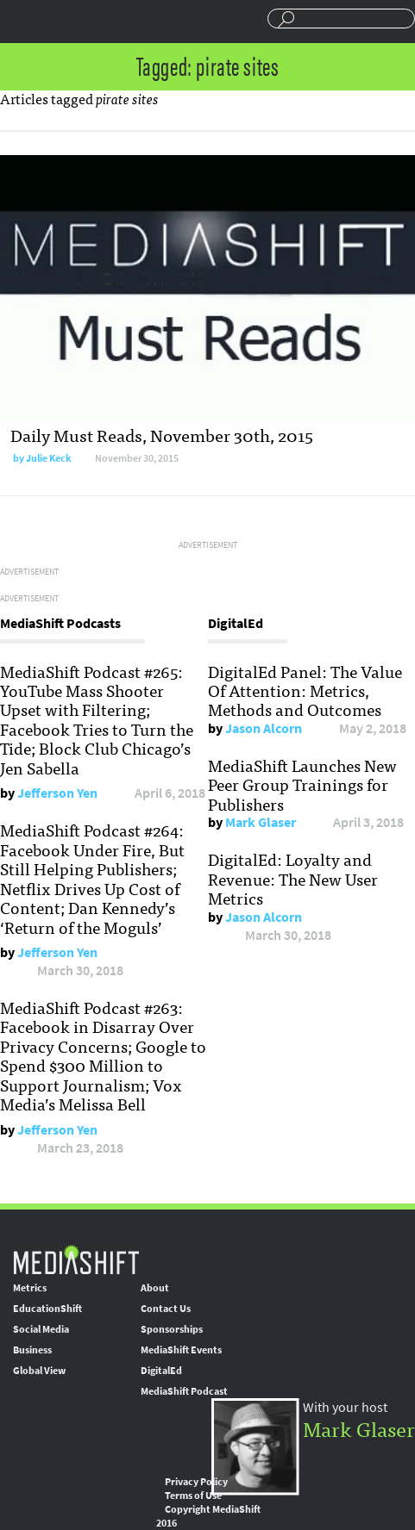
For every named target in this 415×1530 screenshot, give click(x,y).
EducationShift (47, 1308)
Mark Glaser (260, 822)
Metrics (30, 1288)
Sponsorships (172, 1329)
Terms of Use (193, 1495)
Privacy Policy (196, 1482)
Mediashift (83, 21)
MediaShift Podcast (184, 1391)
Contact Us (166, 1308)
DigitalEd (161, 1371)
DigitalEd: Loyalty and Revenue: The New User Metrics (293, 878)
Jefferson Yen (57, 793)
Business (32, 1350)
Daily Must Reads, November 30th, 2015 (161, 434)
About (155, 1288)
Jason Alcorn (263, 728)
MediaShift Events (181, 1350)
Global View (39, 1371)
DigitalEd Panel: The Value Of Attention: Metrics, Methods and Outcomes (305, 690)
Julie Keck (49, 458)
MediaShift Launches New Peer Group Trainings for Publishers (302, 784)
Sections (20, 20)
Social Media (41, 1329)
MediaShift (76, 1259)
